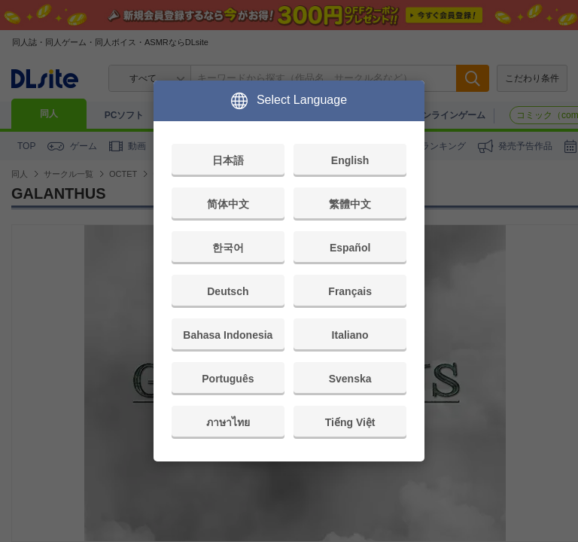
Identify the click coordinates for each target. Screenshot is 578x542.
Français (350, 291)
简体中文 (228, 204)
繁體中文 (350, 204)
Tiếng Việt (350, 422)
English (350, 160)
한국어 (228, 248)
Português (228, 379)
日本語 (228, 160)
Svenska (350, 379)
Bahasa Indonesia (227, 335)
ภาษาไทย (228, 422)
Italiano (350, 335)
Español (350, 248)
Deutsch (227, 291)
